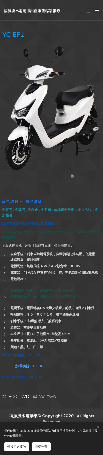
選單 (97, 10)
